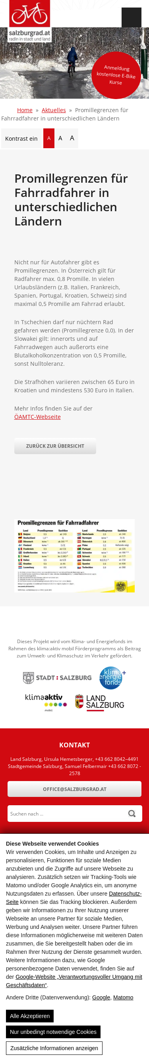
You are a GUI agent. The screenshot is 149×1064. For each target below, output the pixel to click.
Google (101, 997)
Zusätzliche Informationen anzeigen (54, 1048)
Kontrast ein (21, 138)
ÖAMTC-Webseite (37, 416)
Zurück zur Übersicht (55, 446)
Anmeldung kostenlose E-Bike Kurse (116, 74)
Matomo (123, 997)
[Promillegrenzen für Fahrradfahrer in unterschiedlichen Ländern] (74, 590)
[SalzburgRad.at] (30, 21)
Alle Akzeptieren (30, 1016)
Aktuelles (54, 110)
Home (25, 110)
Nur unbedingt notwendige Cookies (53, 1032)
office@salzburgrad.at (74, 789)
